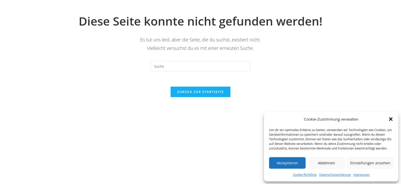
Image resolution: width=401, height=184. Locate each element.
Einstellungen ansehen (370, 162)
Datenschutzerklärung (335, 174)
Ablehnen (326, 162)
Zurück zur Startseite (200, 91)
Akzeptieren (287, 162)
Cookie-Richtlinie (305, 174)
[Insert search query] (200, 66)
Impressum (361, 174)
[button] (390, 119)
